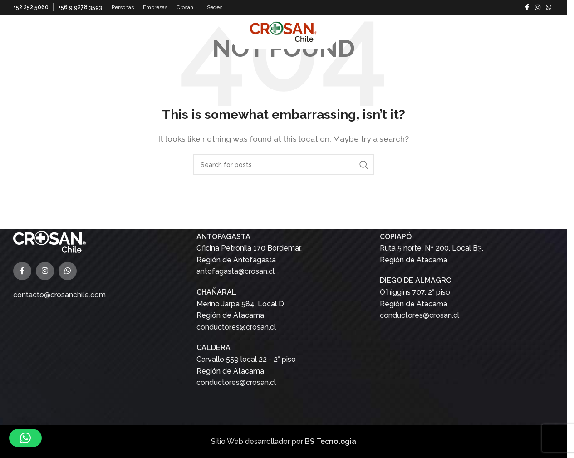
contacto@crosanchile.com (59, 294)
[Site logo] (283, 30)
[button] (25, 438)
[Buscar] (549, 31)
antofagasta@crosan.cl (235, 271)
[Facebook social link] (526, 7)
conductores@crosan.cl (236, 326)
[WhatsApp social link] (548, 7)
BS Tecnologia (330, 441)
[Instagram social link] (537, 7)
